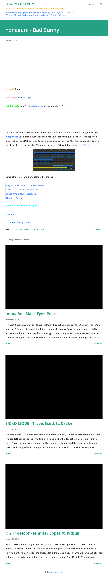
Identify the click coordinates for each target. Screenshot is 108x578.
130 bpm (62, 15)
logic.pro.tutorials (65, 12)
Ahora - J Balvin (14, 198)
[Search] (92, 4)
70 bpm (9, 15)
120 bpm (52, 15)
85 (19, 97)
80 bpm (18, 15)
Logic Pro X (83, 145)
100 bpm (34, 15)
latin (42, 229)
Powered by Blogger (54, 572)
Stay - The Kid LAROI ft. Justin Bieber (25, 185)
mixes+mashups (13, 12)
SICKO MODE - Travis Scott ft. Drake (38, 423)
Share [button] (97, 229)
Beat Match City (19, 4)
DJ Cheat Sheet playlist (17, 222)
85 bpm (14, 229)
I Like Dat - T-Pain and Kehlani (22, 189)
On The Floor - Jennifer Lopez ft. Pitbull (42, 533)
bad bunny (34, 229)
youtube (27, 12)
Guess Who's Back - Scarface (21, 193)
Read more (98, 344)
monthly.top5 (48, 12)
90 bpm (26, 15)
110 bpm (44, 15)
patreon (36, 12)
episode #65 (36, 105)
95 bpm (27, 229)
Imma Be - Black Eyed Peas (30, 313)
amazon (9, 214)
